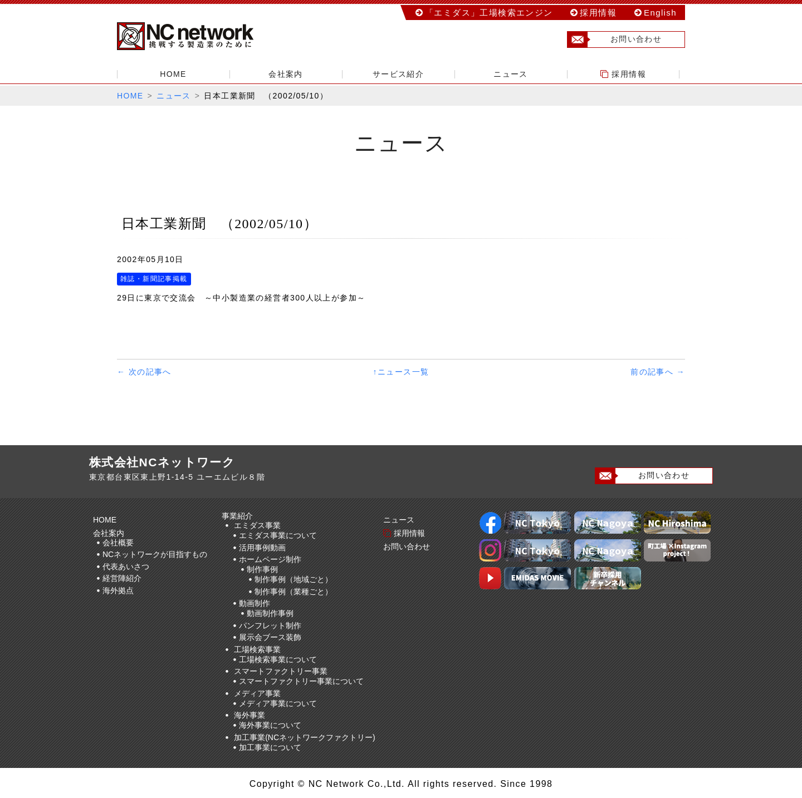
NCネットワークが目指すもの (154, 554)
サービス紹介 (398, 74)
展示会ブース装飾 (270, 637)
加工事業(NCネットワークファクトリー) (304, 737)
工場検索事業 (257, 649)
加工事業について (270, 747)
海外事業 (249, 715)
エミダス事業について (278, 535)
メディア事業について (278, 703)
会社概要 (118, 542)
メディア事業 (257, 693)
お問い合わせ (615, 39)
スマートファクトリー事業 (280, 671)
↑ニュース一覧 (401, 371)
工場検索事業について (278, 659)
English (660, 12)
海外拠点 (118, 590)
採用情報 (598, 12)
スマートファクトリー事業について (301, 681)
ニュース (510, 74)
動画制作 (254, 603)
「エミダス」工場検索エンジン (489, 12)
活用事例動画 (262, 547)
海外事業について (270, 725)
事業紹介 (239, 515)
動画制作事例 (270, 613)
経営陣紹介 (121, 578)
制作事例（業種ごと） (293, 591)
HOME (173, 74)
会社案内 (285, 74)
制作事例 (262, 569)
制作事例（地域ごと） (293, 579)
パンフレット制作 (270, 625)
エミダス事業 (257, 525)
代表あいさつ (125, 566)
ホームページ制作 (270, 559)
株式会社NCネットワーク (195, 36)
